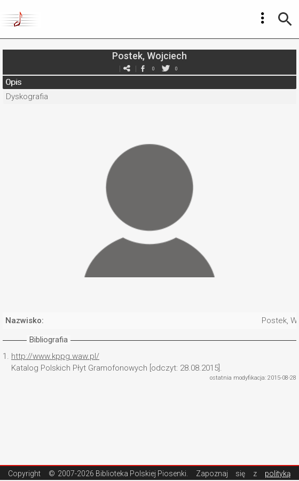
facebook (142, 68)
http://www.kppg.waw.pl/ (55, 356)
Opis (13, 82)
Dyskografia (27, 96)
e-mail (126, 68)
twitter (165, 68)
